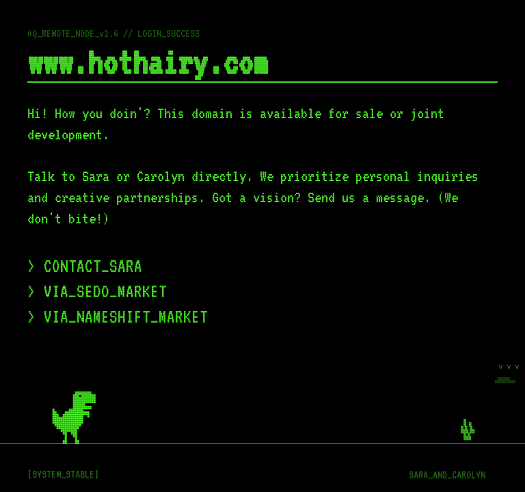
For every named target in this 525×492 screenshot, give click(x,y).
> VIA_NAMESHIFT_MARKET (117, 317)
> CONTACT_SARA (84, 266)
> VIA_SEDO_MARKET (97, 291)
